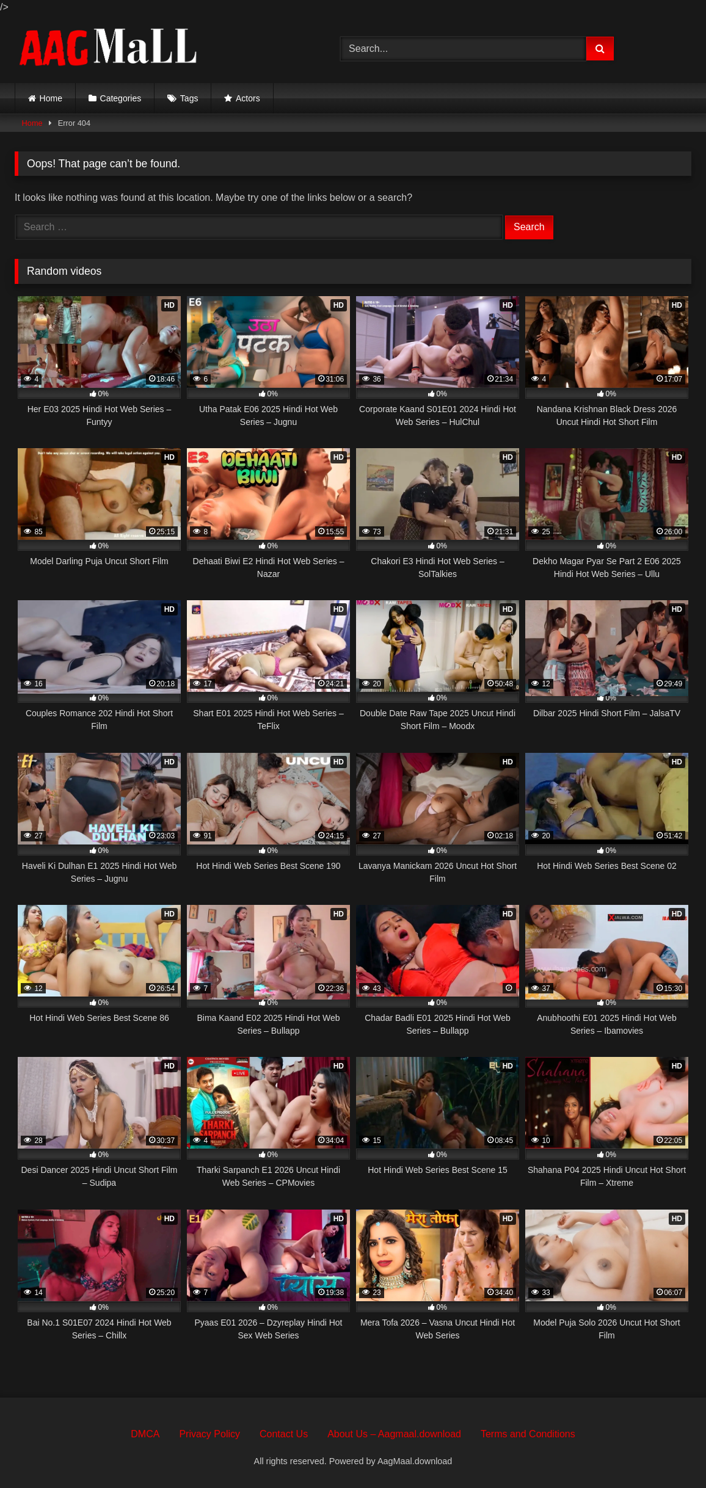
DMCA (145, 1434)
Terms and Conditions (528, 1434)
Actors (248, 98)
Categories (121, 98)
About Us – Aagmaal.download (394, 1434)
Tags (189, 98)
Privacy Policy (209, 1434)
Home (51, 98)
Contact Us (284, 1434)
